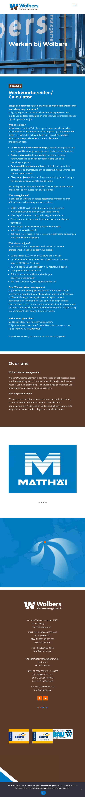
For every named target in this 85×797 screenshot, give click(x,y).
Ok (43, 793)
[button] (39, 502)
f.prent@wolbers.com (41, 321)
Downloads (42, 707)
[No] (81, 789)
